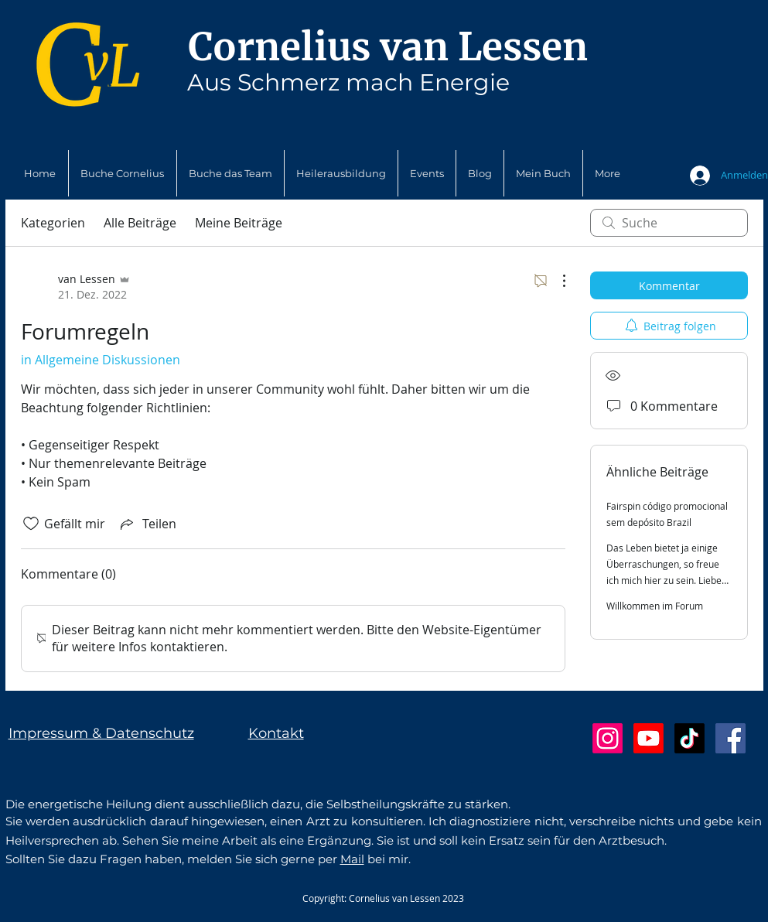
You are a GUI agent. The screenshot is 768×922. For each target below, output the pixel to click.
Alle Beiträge (140, 222)
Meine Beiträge (238, 222)
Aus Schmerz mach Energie (348, 82)
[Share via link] (147, 523)
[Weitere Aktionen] (556, 280)
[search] (669, 223)
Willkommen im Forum (654, 605)
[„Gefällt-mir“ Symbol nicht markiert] (31, 523)
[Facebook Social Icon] (730, 738)
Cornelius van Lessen (388, 46)
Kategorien (53, 222)
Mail (352, 859)
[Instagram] (607, 738)
